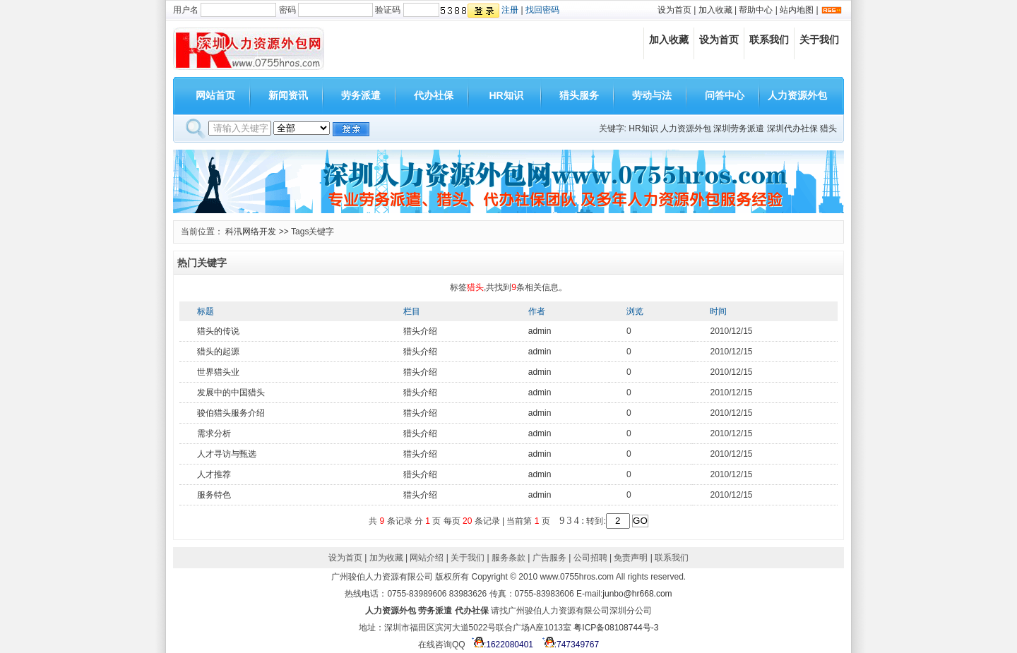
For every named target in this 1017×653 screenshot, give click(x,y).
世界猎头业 (218, 372)
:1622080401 (500, 644)
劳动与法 (652, 95)
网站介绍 (427, 558)
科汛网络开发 (250, 231)
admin (540, 331)
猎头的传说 (218, 331)
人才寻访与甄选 (226, 454)
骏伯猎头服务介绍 (231, 413)
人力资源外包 (797, 95)
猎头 (828, 128)
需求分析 (214, 433)
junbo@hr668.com (637, 594)
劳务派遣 (361, 95)
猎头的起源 (218, 352)
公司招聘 (590, 558)
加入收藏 (715, 10)
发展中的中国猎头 (231, 392)
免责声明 (631, 558)
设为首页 (674, 10)
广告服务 (549, 558)
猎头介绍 (420, 331)
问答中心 (724, 95)
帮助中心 (756, 10)
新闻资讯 (288, 95)
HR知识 (506, 95)
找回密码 (542, 10)
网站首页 (215, 95)
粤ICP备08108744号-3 (615, 628)
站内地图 (797, 10)
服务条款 (508, 558)
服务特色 (214, 495)
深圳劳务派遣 (738, 128)
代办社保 (433, 95)
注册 (509, 10)
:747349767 (568, 644)
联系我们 (769, 39)
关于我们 (819, 39)
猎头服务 (579, 95)
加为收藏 (386, 558)
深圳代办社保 (792, 128)
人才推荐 (214, 474)
